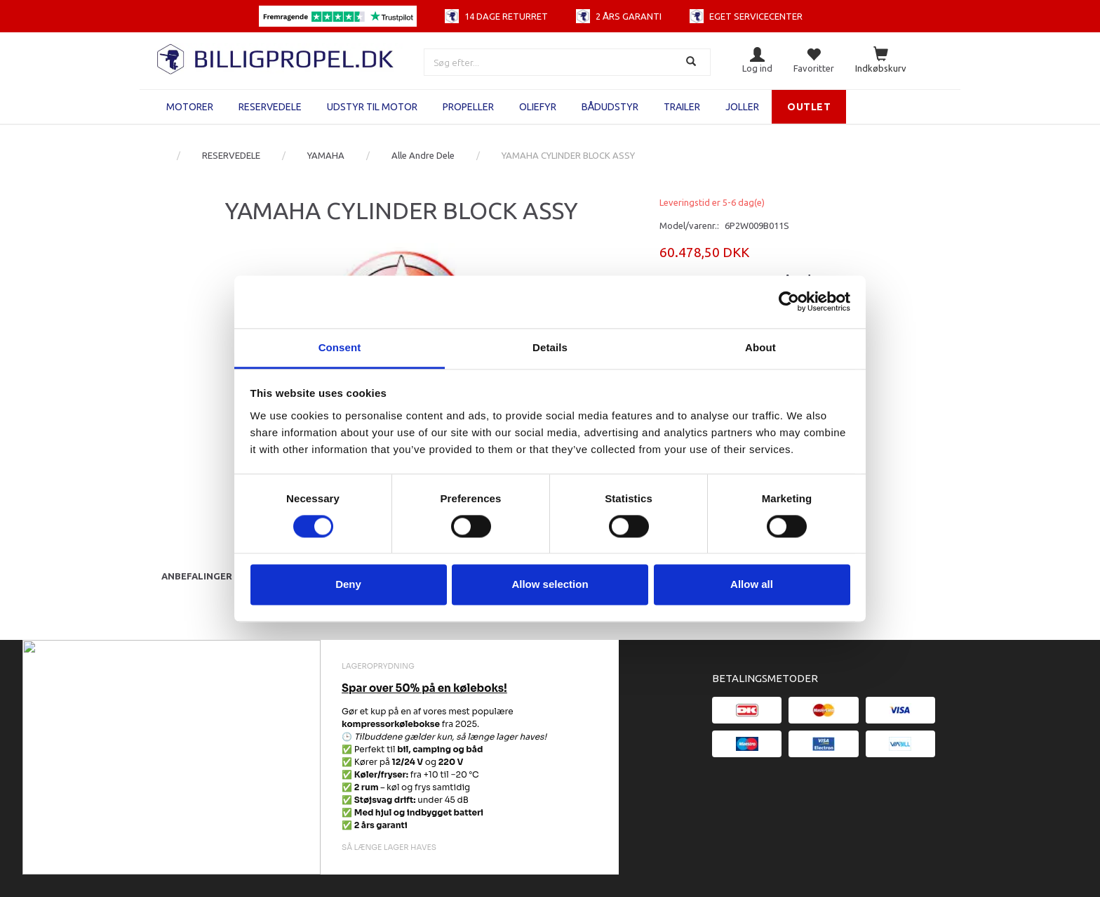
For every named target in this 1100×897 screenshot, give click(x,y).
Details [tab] (550, 347)
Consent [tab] (339, 347)
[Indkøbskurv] (881, 60)
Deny (348, 585)
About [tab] (760, 347)
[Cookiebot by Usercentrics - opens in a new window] (788, 301)
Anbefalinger (196, 576)
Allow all (751, 585)
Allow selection (549, 585)
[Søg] (693, 62)
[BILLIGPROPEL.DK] (276, 57)
